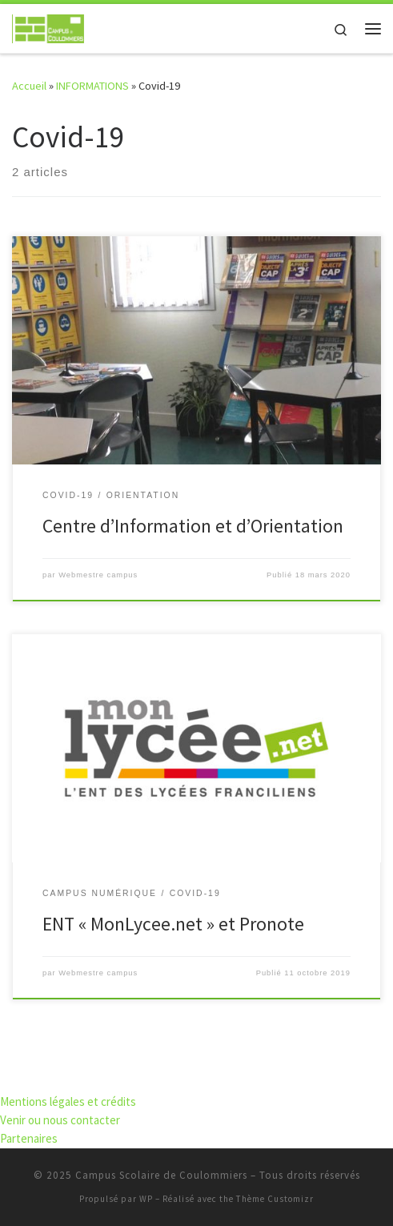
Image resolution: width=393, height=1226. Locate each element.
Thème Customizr (275, 1198)
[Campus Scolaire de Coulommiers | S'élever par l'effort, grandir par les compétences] (48, 26)
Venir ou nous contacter (60, 1120)
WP (146, 1198)
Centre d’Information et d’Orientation (192, 525)
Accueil (29, 85)
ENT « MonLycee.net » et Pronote (173, 923)
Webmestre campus (98, 575)
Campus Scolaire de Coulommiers (161, 1175)
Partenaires (29, 1138)
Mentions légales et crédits (68, 1101)
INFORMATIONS (92, 85)
